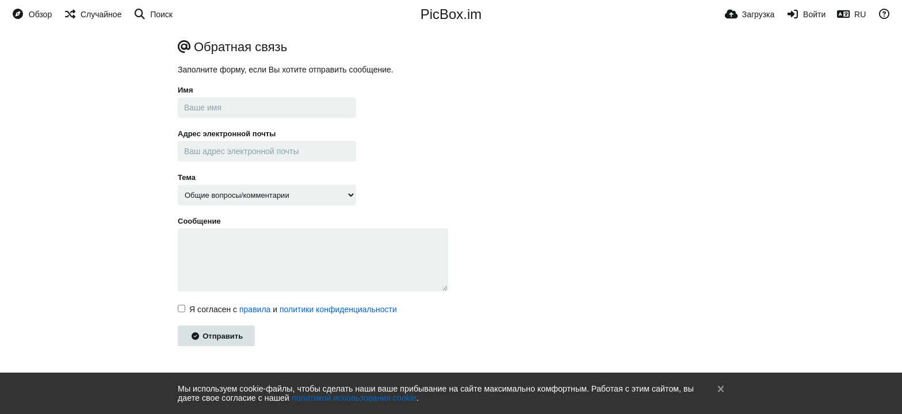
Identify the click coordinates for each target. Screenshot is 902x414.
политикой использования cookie (354, 397)
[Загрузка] (749, 14)
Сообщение (199, 221)
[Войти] (805, 14)
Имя (185, 90)
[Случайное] (92, 14)
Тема (187, 177)
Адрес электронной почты (227, 133)
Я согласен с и (287, 309)
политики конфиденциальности (338, 309)
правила (254, 309)
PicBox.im (451, 14)
